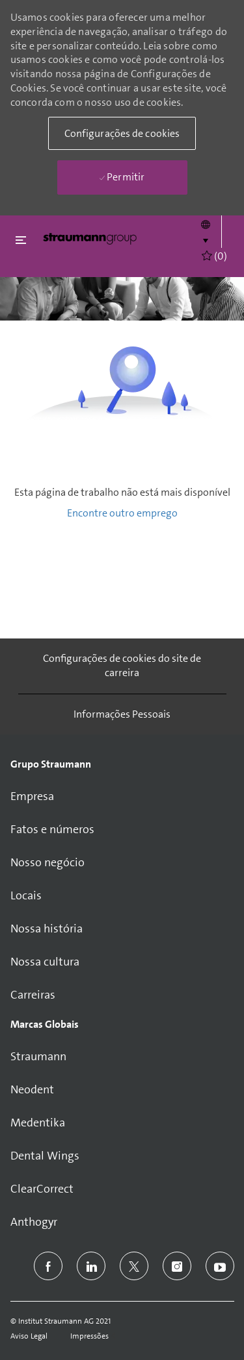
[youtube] (220, 1266)
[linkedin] (91, 1266)
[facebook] (48, 1266)
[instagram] (177, 1266)
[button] (205, 231)
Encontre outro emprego (122, 513)
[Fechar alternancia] (21, 240)
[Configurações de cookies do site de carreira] (122, 666)
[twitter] (134, 1266)
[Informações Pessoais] (122, 714)
